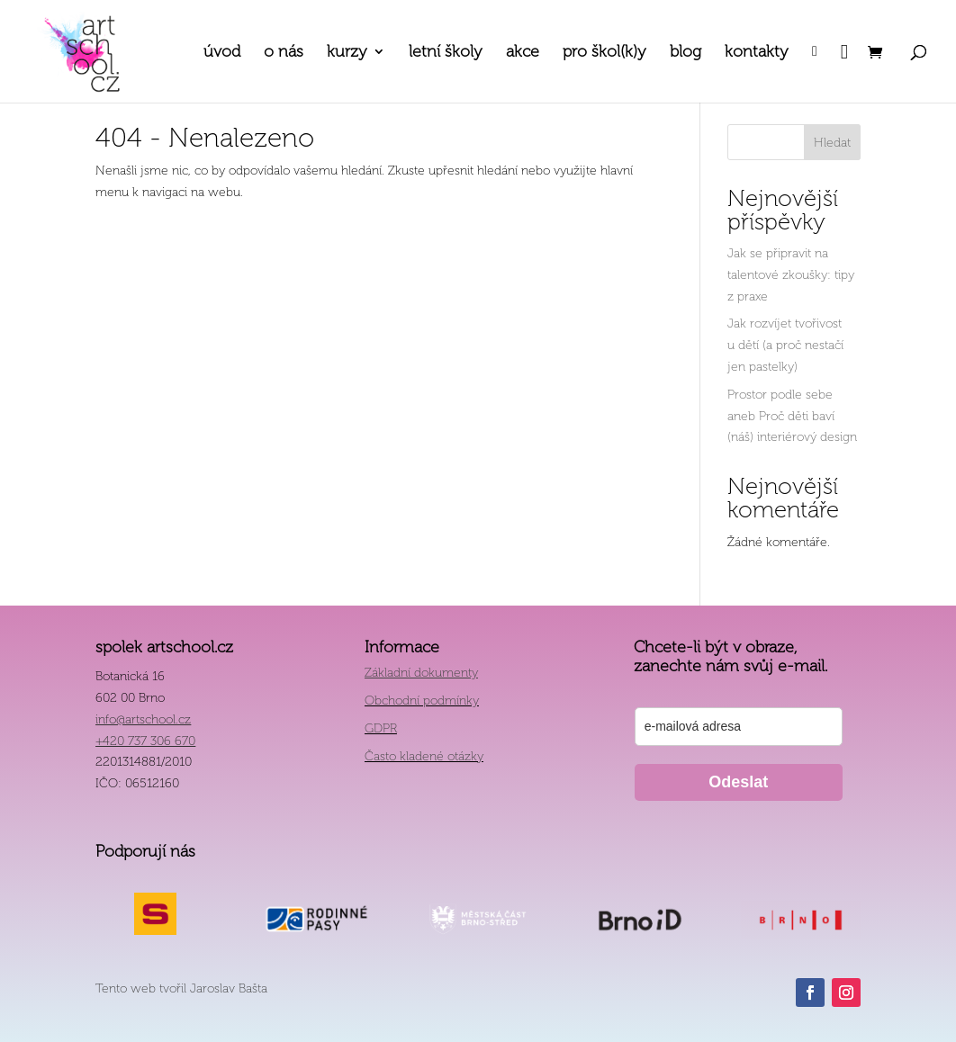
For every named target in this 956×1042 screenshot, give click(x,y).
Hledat (832, 142)
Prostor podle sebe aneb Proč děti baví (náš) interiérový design (792, 416)
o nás (283, 53)
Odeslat (738, 782)
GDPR (381, 728)
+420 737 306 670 (145, 741)
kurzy (347, 53)
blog (685, 53)
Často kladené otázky (424, 756)
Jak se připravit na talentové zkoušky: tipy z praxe (790, 275)
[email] (739, 726)
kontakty (757, 53)
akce (522, 53)
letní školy (446, 53)
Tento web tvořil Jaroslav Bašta (181, 988)
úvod (221, 53)
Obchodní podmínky (422, 700)
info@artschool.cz (143, 719)
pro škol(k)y (604, 53)
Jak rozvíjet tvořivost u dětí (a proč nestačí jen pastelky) (785, 345)
